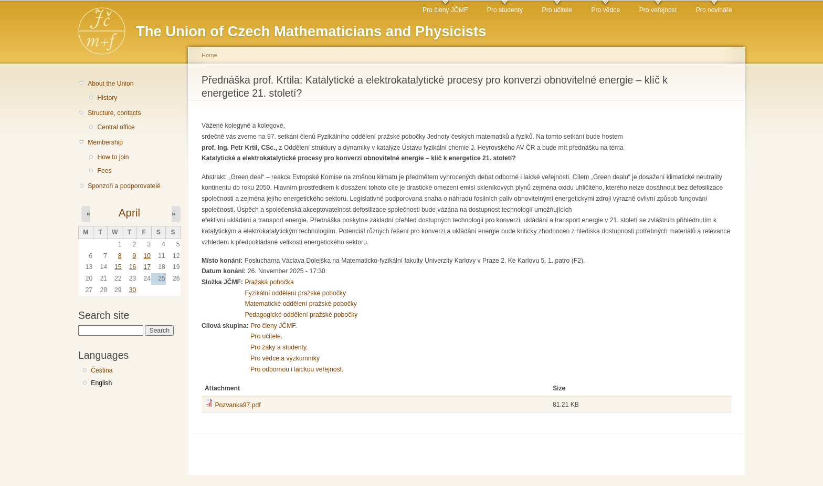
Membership (105, 142)
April (129, 212)
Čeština (101, 370)
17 (147, 267)
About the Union (110, 83)
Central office (115, 127)
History (107, 97)
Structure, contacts (114, 113)
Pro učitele (557, 10)
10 (147, 256)
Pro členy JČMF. (273, 325)
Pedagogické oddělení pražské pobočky (301, 314)
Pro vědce (605, 10)
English (101, 383)
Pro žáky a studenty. (279, 347)
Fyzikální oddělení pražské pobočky (295, 293)
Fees (104, 170)
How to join (113, 157)
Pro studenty (505, 10)
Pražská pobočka (269, 282)
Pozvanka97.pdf (237, 405)
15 (118, 267)
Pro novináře (714, 10)
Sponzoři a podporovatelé (124, 186)
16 (132, 267)
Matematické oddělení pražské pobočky (301, 303)
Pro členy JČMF (445, 10)
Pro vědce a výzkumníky (285, 358)
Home (209, 55)
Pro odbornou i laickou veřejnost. (296, 369)
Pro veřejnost (658, 10)
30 (132, 290)
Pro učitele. (266, 336)
